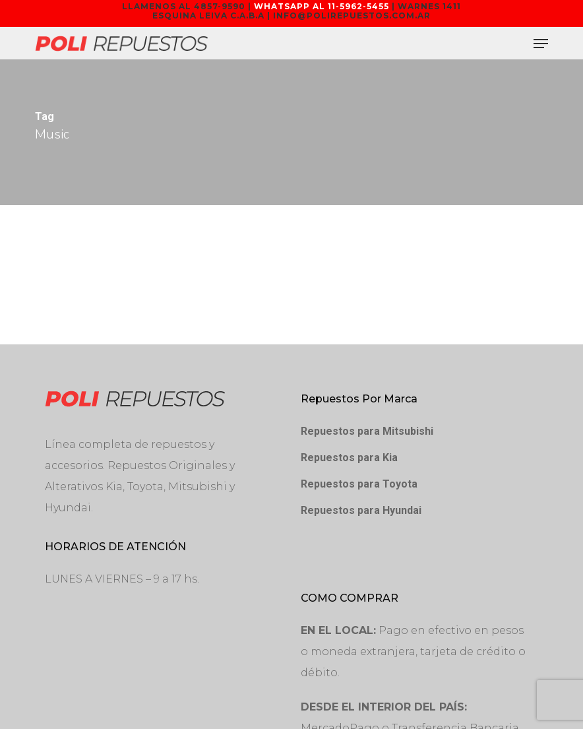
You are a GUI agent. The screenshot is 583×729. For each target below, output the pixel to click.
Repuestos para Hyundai (361, 510)
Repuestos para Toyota (359, 484)
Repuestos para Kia (349, 457)
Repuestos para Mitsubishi (367, 431)
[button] (541, 43)
